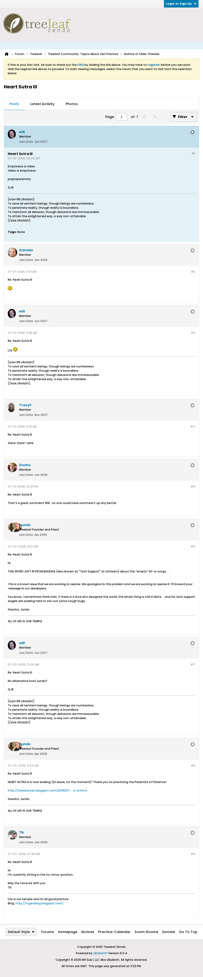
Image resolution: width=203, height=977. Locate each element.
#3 (193, 333)
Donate (168, 932)
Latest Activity (42, 104)
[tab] (14, 104)
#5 (193, 486)
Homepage (67, 932)
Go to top (188, 932)
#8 (193, 766)
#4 (192, 427)
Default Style (21, 932)
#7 (193, 664)
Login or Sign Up (181, 4)
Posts (14, 104)
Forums (47, 932)
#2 (193, 272)
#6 (193, 546)
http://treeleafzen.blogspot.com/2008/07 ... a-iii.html (47, 790)
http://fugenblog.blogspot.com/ (39, 903)
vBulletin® (100, 953)
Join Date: (26, 142)
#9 (193, 854)
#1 (193, 153)
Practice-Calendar (114, 932)
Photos (72, 104)
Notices (87, 932)
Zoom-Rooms (146, 932)
